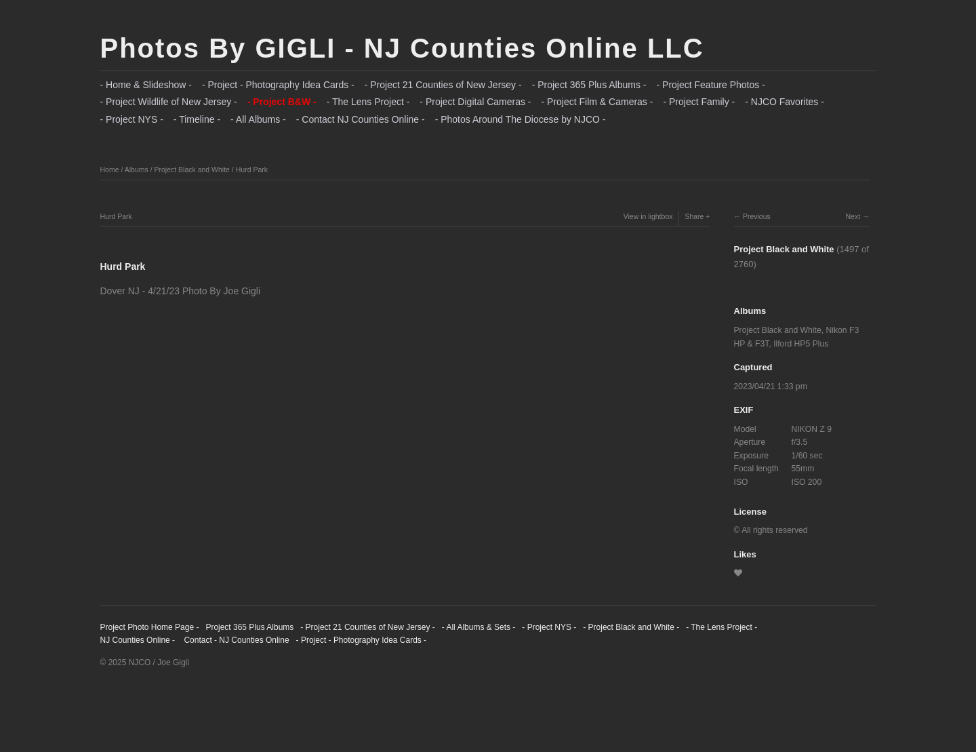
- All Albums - (258, 119)
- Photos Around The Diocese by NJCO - (520, 119)
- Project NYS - (131, 119)
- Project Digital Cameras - (475, 101)
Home (109, 169)
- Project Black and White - (631, 627)
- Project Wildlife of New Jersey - (168, 101)
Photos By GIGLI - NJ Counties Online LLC (402, 48)
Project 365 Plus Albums (249, 627)
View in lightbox (648, 216)
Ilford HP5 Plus (800, 344)
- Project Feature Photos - (711, 84)
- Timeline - (197, 119)
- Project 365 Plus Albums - (589, 84)
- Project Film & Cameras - (597, 101)
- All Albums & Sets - (479, 627)
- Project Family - (699, 101)
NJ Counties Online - (138, 640)
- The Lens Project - (368, 101)
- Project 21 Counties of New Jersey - (443, 84)
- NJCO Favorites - (784, 101)
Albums (136, 169)
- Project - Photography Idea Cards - (278, 84)
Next (852, 216)
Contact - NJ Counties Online (235, 640)
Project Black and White (191, 169)
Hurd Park (252, 169)
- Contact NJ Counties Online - (360, 119)
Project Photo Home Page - (149, 627)
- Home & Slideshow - (146, 84)
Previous (757, 216)
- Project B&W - (282, 101)
